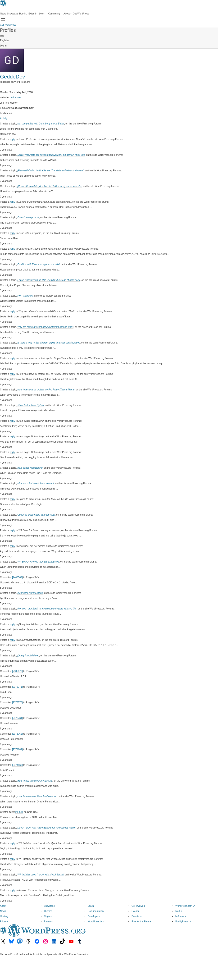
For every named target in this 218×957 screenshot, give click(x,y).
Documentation (96, 911)
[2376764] (17, 718)
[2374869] (17, 765)
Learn (91, 906)
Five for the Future (141, 921)
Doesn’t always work (28, 217)
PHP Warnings (25, 295)
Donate (137, 916)
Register (4, 40)
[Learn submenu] (43, 14)
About (3, 906)
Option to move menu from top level (36, 514)
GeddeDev (12, 77)
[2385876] (17, 671)
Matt (178, 911)
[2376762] (17, 734)
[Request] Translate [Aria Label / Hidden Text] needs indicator (49, 186)
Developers (94, 916)
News (3, 911)
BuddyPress (183, 921)
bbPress (180, 916)
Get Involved (138, 906)
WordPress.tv (96, 921)
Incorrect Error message (30, 593)
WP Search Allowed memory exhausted (38, 561)
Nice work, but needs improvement (35, 483)
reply (12, 139)
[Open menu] (3, 19)
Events (135, 911)
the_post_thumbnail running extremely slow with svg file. (47, 608)
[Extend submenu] (33, 14)
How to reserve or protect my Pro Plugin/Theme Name (45, 389)
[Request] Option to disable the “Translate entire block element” (50, 170)
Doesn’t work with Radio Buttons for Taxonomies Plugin (46, 827)
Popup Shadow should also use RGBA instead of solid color (48, 280)
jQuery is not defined (28, 655)
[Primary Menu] (2, 36)
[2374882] (17, 749)
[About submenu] (68, 14)
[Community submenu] (55, 14)
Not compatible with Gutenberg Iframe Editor (40, 123)
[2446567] (17, 577)
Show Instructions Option (30, 405)
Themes (48, 911)
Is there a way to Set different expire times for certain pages (48, 342)
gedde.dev (15, 97)
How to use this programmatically (34, 780)
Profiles (8, 30)
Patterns (48, 921)
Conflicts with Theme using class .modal (38, 264)
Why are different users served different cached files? (45, 327)
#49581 (19, 812)
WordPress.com (185, 906)
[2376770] (17, 702)
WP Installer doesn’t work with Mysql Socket (40, 874)
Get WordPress (8, 24)
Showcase (49, 906)
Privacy (4, 921)
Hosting (4, 916)
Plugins (48, 916)
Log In (3, 45)
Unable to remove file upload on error (36, 796)
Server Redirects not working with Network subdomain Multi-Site (51, 155)
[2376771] (17, 687)
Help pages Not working (29, 468)
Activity (4, 118)
